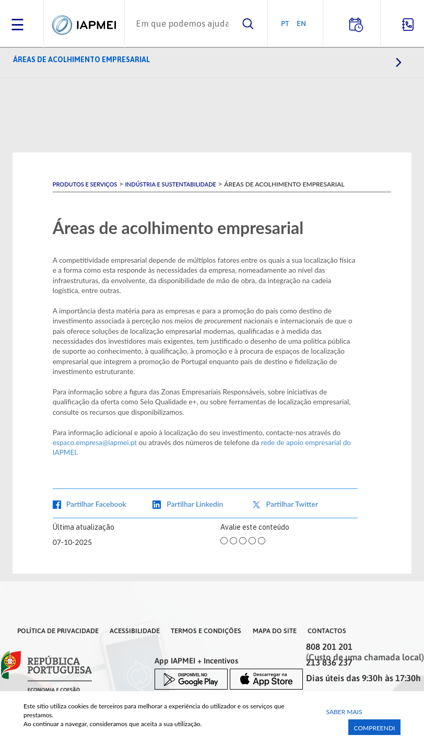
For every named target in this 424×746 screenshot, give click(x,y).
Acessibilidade (135, 630)
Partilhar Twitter (292, 503)
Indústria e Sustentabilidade (170, 184)
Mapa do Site (275, 630)
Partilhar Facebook (96, 503)
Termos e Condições (206, 630)
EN (301, 23)
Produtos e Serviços (85, 184)
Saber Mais (344, 712)
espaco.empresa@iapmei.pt (95, 442)
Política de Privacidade (58, 630)
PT (285, 23)
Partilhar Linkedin (195, 503)
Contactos (327, 630)
